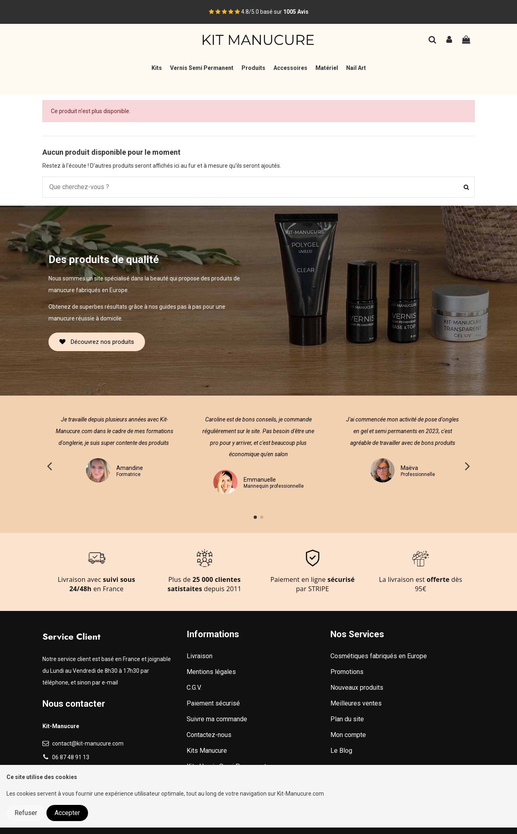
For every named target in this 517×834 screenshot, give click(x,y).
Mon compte (348, 735)
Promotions (347, 672)
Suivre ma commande (217, 719)
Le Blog (341, 750)
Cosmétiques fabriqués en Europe (378, 656)
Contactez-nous (209, 735)
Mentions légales (211, 672)
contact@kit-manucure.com (88, 743)
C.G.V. (194, 687)
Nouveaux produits (356, 687)
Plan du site (347, 719)
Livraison (199, 656)
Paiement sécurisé (213, 703)
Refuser (26, 813)
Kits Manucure (207, 750)
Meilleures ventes (356, 703)
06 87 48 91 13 (70, 757)
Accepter (67, 813)
